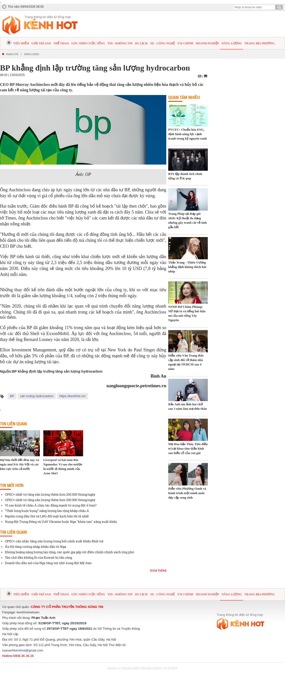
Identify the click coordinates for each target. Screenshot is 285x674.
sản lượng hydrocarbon (36, 396)
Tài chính (185, 43)
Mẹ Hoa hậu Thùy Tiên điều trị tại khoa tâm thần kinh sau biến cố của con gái (188, 448)
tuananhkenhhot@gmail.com (22, 650)
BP (12, 396)
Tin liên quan (13, 424)
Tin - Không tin (119, 43)
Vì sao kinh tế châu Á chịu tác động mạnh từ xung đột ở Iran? (50, 505)
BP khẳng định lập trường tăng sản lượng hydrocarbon (57, 371)
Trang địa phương (259, 43)
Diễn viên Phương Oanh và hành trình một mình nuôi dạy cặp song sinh (187, 493)
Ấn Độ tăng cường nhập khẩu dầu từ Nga (35, 546)
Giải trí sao (41, 43)
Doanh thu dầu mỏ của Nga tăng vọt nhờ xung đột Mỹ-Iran (48, 563)
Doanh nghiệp (207, 43)
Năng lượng (231, 43)
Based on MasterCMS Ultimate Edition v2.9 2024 (143, 668)
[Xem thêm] (158, 570)
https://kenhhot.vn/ (72, 396)
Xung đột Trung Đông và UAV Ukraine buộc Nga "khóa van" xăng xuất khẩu (61, 521)
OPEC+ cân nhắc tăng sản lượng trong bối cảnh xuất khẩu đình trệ (54, 541)
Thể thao (61, 43)
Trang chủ (12, 54)
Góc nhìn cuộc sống (88, 43)
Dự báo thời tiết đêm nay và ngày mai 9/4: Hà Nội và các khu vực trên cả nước (19, 464)
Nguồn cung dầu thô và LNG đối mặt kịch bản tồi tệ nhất (47, 516)
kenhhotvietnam (28, 612)
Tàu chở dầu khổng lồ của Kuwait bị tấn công (38, 557)
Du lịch (141, 43)
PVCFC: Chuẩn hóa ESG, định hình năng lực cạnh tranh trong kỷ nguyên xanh (187, 134)
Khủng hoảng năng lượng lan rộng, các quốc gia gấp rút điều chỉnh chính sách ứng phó (69, 552)
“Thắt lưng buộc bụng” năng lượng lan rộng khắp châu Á (47, 510)
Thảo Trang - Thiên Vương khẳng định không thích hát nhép (187, 267)
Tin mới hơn (12, 485)
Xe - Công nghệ (162, 43)
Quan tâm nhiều (184, 97)
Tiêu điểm (21, 43)
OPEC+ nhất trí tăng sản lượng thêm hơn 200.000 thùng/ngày (50, 494)
